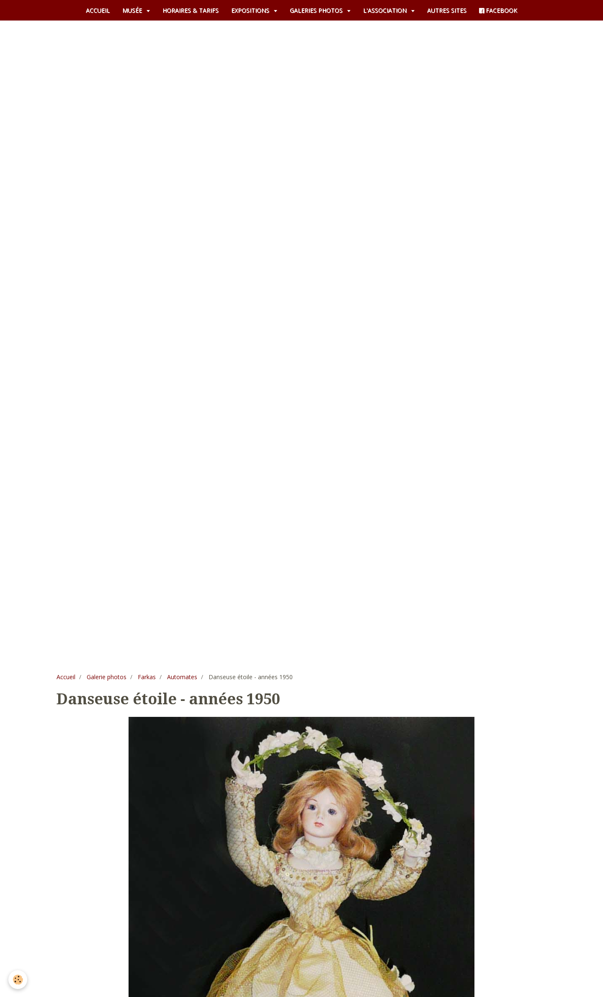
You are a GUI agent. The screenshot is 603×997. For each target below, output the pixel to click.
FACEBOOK (498, 10)
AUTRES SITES (446, 10)
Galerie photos (106, 677)
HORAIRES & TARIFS (190, 10)
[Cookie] (17, 979)
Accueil (66, 677)
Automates (182, 677)
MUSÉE (133, 10)
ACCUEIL (98, 10)
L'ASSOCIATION (385, 10)
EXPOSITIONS (251, 10)
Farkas (147, 677)
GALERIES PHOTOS (317, 10)
